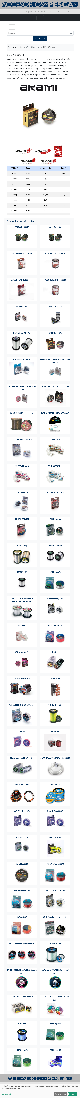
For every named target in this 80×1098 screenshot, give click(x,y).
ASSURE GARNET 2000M (21, 280)
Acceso (39, 38)
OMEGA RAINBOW (22, 678)
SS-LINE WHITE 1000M (55, 890)
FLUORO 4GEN (22, 493)
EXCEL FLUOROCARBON (22, 440)
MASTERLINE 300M (55, 599)
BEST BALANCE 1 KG (21, 333)
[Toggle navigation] (11, 27)
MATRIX (21, 625)
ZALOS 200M (55, 1050)
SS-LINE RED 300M (22, 890)
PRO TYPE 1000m (55, 705)
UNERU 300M (55, 1024)
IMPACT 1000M (55, 546)
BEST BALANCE (55, 306)
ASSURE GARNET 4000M (55, 280)
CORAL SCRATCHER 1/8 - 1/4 (21, 413)
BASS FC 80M (21, 306)
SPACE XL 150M (21, 837)
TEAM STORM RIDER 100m (22, 997)
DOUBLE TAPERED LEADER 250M (55, 413)
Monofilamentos (33, 47)
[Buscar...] (37, 33)
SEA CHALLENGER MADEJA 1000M (55, 758)
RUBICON (55, 731)
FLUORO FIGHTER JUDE (55, 493)
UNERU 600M (22, 1050)
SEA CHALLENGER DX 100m (21, 758)
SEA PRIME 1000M (22, 811)
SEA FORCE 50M (22, 784)
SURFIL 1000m (55, 943)
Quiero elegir (6, 1094)
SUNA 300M (22, 917)
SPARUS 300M (55, 837)
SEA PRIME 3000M (55, 811)
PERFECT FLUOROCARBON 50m (22, 705)
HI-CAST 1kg (21, 546)
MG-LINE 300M (21, 652)
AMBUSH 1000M (22, 227)
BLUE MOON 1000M (21, 359)
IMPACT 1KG (22, 572)
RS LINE (22, 731)
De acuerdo (72, 1094)
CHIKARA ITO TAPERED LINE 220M (55, 386)
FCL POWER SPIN (55, 466)
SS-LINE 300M (22, 864)
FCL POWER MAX (22, 466)
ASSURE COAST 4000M (55, 253)
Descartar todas (60, 1094)
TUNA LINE (21, 1024)
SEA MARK (55, 784)
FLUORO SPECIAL (21, 519)
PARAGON (55, 678)
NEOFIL (55, 652)
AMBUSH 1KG (55, 227)
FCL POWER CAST (55, 440)
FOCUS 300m (55, 519)
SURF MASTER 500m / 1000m (55, 917)
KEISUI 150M (55, 572)
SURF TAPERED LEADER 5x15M (21, 943)
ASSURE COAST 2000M (22, 253)
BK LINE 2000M (55, 333)
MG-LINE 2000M (55, 625)
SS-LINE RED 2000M (55, 864)
